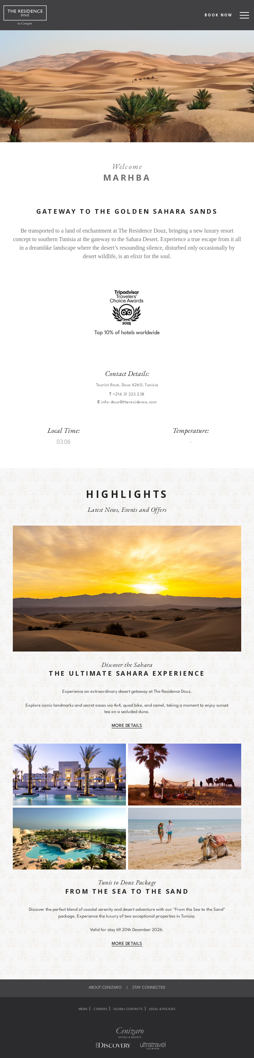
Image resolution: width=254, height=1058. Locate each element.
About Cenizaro (105, 988)
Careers (100, 1009)
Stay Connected (148, 988)
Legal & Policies (162, 1009)
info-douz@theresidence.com (129, 402)
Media (83, 1009)
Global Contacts (128, 1009)
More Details (127, 726)
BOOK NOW (218, 14)
